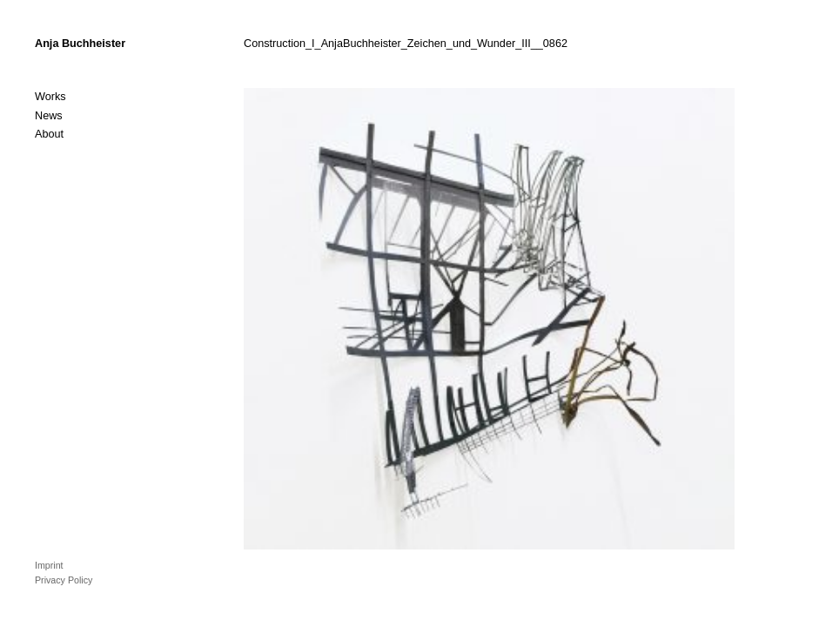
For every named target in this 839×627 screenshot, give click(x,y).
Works (50, 97)
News (49, 116)
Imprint (49, 565)
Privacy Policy (63, 580)
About (49, 134)
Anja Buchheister (80, 43)
